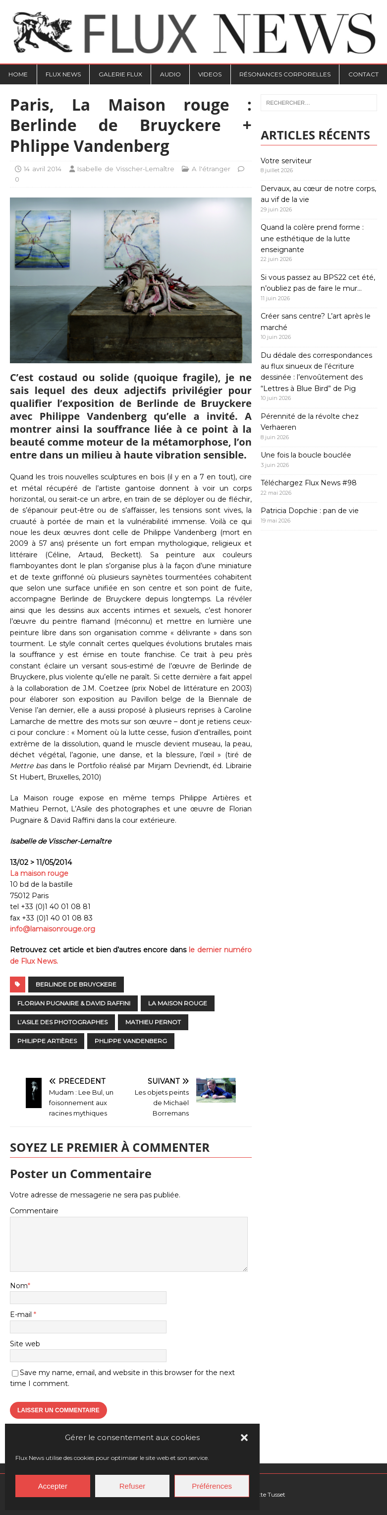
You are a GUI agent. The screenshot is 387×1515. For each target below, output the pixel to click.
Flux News (63, 74)
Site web (25, 1343)
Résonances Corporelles (285, 74)
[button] (244, 1438)
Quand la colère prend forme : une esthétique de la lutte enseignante (312, 238)
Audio (170, 74)
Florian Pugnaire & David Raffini (73, 1003)
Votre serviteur (286, 160)
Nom (19, 1285)
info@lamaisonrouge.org (52, 928)
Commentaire (34, 1210)
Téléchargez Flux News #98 (309, 482)
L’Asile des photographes (62, 1022)
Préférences (212, 1486)
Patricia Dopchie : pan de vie (310, 510)
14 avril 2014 (42, 169)
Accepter (52, 1486)
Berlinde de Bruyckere (76, 984)
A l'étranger (211, 169)
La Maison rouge (177, 1003)
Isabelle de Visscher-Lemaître (125, 169)
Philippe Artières (47, 1041)
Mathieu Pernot (153, 1022)
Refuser (132, 1486)
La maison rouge (39, 873)
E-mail (22, 1314)
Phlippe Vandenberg (131, 1041)
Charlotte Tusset (262, 1494)
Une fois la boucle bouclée (306, 455)
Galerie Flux (120, 74)
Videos (209, 74)
